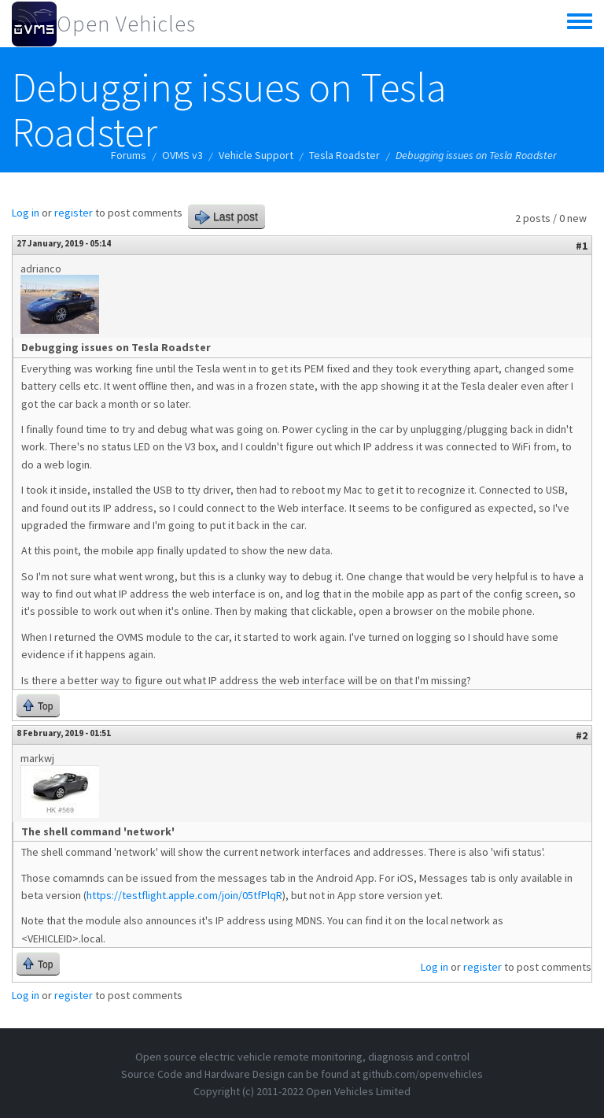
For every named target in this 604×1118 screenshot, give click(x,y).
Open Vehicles (126, 23)
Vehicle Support (256, 155)
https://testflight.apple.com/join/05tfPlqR (184, 895)
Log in (25, 212)
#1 (581, 246)
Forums (128, 155)
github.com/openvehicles (423, 1074)
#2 (581, 735)
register (73, 212)
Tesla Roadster (344, 155)
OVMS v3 (182, 155)
